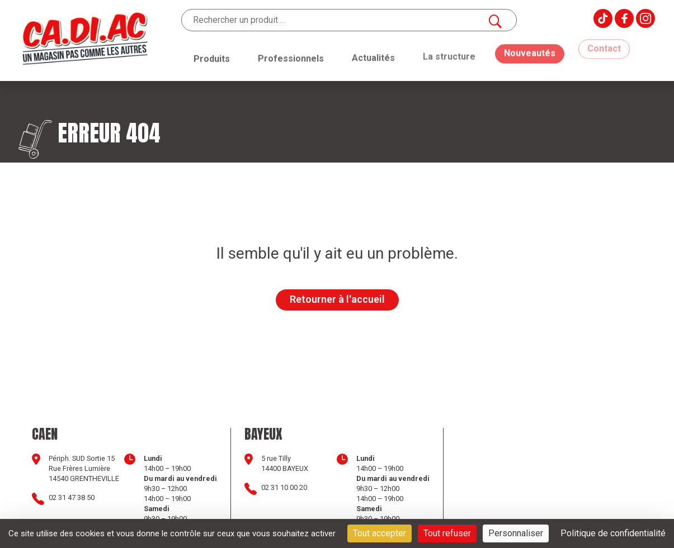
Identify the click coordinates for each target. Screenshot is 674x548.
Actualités (373, 54)
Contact (604, 41)
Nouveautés (529, 43)
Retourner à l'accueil (337, 299)
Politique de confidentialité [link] (613, 533)
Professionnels (291, 56)
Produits (212, 58)
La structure (449, 50)
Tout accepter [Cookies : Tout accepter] (379, 533)
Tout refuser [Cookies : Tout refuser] (447, 533)
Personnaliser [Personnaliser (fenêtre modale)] (515, 533)
